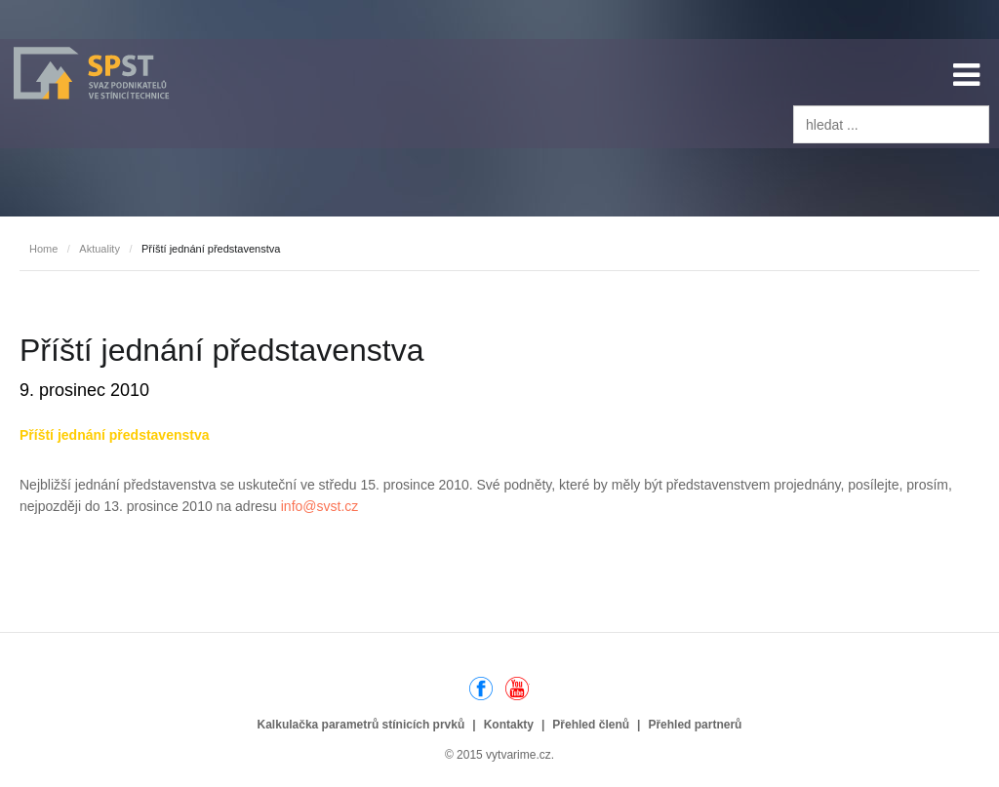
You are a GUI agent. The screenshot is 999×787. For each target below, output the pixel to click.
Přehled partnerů (694, 724)
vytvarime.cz (518, 755)
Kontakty (509, 724)
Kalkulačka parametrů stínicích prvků (361, 724)
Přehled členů (590, 724)
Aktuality (99, 249)
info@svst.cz (320, 506)
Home (43, 249)
